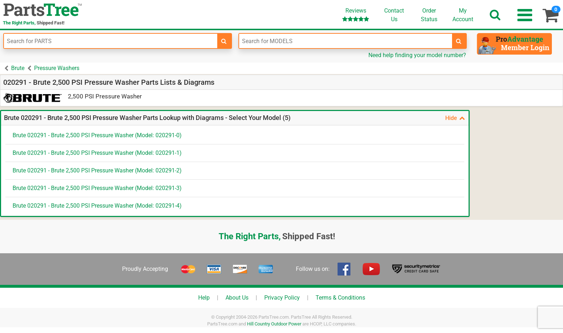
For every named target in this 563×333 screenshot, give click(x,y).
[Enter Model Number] (345, 41)
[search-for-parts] (224, 41)
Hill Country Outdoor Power (274, 324)
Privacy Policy (282, 297)
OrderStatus (429, 15)
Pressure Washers (56, 68)
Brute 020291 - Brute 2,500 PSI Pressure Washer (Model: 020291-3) (97, 188)
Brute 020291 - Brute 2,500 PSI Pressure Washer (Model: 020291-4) (97, 205)
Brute (17, 68)
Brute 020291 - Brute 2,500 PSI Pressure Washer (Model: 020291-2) (97, 170)
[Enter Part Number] (110, 41)
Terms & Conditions (340, 297)
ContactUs (394, 15)
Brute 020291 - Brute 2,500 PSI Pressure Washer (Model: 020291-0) (97, 135)
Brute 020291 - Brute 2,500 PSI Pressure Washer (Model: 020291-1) (97, 152)
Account (462, 14)
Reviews (355, 14)
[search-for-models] (459, 41)
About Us (236, 297)
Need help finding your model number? (417, 55)
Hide (455, 118)
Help (204, 297)
